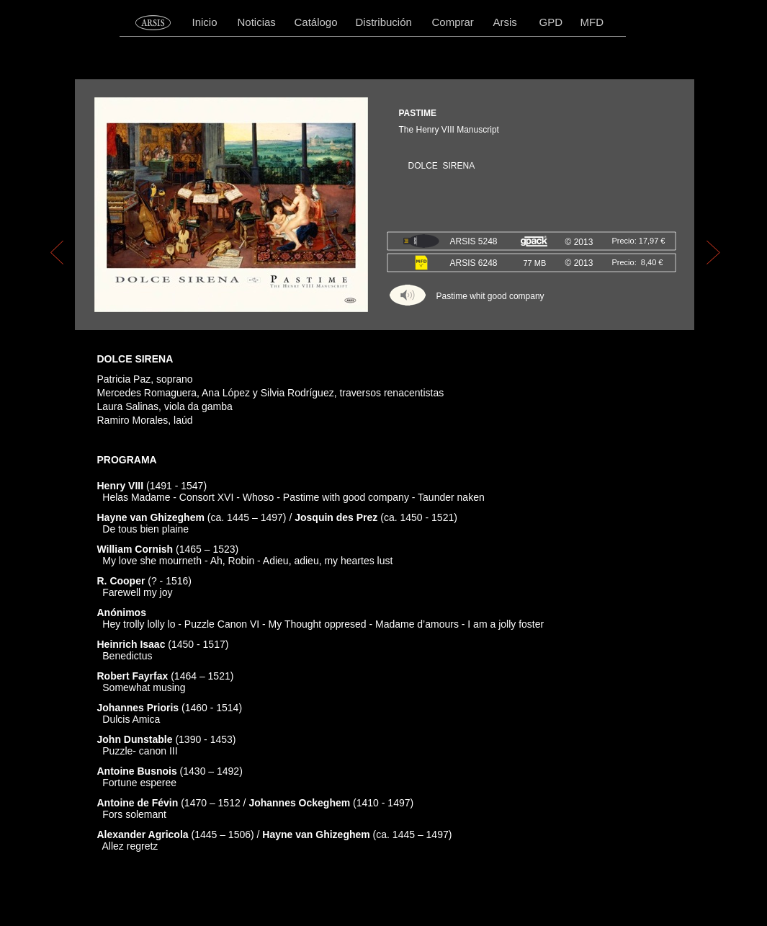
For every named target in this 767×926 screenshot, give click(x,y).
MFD (592, 22)
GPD (551, 22)
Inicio (204, 22)
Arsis (505, 22)
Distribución (384, 22)
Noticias (257, 22)
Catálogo (316, 22)
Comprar (453, 22)
